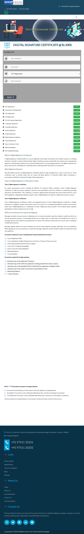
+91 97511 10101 (10, 9)
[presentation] (18, 89)
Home (6, 487)
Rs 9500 (76, 120)
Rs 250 (76, 106)
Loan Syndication (9, 494)
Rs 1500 (76, 110)
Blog (5, 471)
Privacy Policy (8, 461)
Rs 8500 (76, 113)
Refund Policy (8, 464)
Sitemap (7, 475)
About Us (7, 490)
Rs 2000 (76, 137)
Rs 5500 (76, 123)
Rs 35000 (77, 130)
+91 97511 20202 (23, 9)
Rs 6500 (76, 147)
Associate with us (9, 501)
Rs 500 (76, 140)
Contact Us (8, 497)
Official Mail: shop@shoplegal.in (69, 6)
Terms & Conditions (10, 468)
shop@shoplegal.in (13, 435)
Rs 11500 (77, 127)
